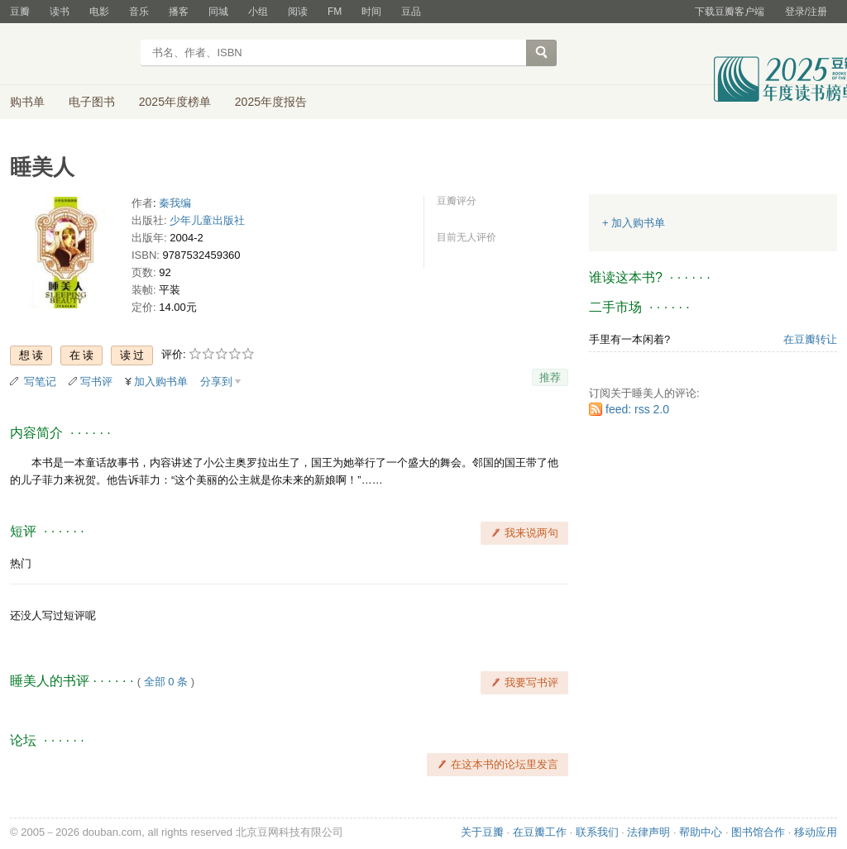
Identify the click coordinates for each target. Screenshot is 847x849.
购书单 (27, 101)
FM (335, 11)
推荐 (550, 377)
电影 (99, 11)
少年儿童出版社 (207, 220)
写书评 (96, 381)
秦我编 (175, 203)
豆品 (411, 11)
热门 (20, 563)
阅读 (298, 11)
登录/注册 (806, 11)
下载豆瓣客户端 (729, 11)
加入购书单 (161, 381)
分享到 (216, 381)
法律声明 (648, 832)
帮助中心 (700, 832)
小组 (258, 11)
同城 (218, 11)
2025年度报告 (271, 101)
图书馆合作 (758, 832)
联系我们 (597, 832)
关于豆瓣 (482, 832)
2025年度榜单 (175, 101)
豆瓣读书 (70, 54)
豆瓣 (20, 11)
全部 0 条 (166, 681)
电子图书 (92, 101)
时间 (371, 11)
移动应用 (815, 832)
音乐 (139, 11)
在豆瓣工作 (540, 832)
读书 (59, 11)
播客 (179, 11)
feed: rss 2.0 (637, 409)
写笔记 (40, 381)
